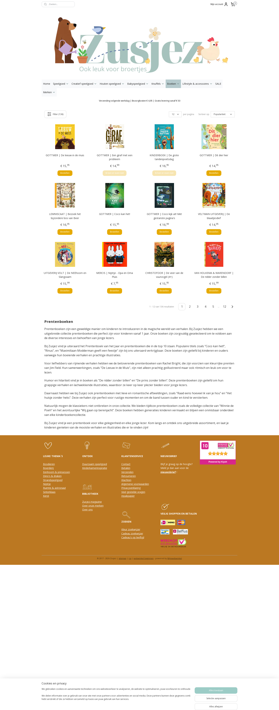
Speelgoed (61, 83)
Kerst (46, 496)
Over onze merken (93, 505)
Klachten (126, 480)
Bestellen (65, 172)
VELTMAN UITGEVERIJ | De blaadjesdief (214, 216)
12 (224, 306)
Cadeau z (126, 533)
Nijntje (47, 484)
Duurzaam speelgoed (94, 464)
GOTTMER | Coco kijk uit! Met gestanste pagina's (164, 216)
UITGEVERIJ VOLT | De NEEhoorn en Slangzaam (65, 274)
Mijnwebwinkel (174, 558)
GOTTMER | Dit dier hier (214, 155)
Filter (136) (55, 114)
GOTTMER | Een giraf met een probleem (114, 157)
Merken (49, 92)
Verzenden (127, 472)
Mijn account (219, 4)
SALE (218, 83)
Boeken (173, 83)
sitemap (122, 558)
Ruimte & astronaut (54, 488)
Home (46, 83)
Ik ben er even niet (115, 172)
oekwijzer (137, 533)
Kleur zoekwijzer (130, 529)
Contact (125, 464)
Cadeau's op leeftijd (132, 537)
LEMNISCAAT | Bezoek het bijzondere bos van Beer (65, 216)
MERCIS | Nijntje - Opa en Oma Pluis (114, 274)
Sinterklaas (49, 492)
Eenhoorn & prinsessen (56, 472)
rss (130, 558)
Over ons (87, 509)
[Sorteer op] (223, 114)
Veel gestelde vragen (133, 492)
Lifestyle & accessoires (197, 83)
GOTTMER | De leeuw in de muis (65, 155)
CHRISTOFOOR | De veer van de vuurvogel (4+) (164, 274)
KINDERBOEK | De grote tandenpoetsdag (164, 157)
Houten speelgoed (112, 83)
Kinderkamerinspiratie (94, 468)
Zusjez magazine (92, 501)
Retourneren (128, 476)
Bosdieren (49, 464)
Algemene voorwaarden (135, 484)
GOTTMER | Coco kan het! (114, 214)
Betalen (125, 468)
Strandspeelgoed (52, 480)
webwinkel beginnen (144, 558)
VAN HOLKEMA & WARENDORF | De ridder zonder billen (213, 274)
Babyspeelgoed (138, 83)
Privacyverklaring (131, 488)
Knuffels (157, 83)
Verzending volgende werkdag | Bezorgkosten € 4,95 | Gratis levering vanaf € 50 (139, 100)
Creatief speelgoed (84, 83)
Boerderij (48, 468)
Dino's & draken (52, 476)
